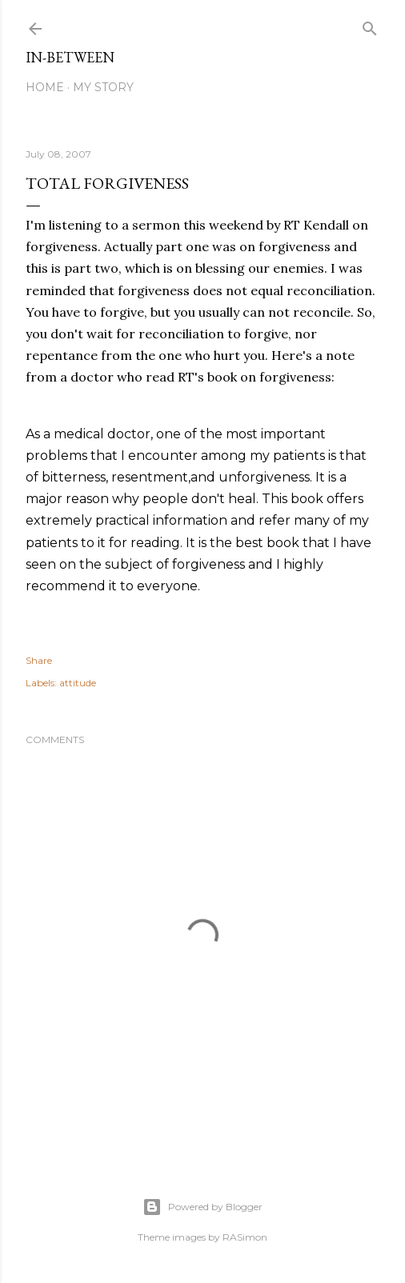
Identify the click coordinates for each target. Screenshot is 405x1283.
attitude (77, 683)
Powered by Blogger (202, 1207)
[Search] (369, 25)
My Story (103, 87)
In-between (70, 57)
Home (45, 87)
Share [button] (39, 660)
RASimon (245, 1237)
